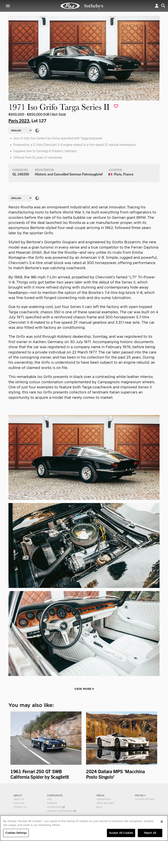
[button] (156, 5)
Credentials (103, 799)
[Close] (161, 821)
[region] (84, 828)
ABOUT (17, 795)
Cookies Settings (145, 799)
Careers (52, 803)
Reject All (150, 832)
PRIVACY (140, 795)
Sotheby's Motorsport (61, 811)
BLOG (99, 807)
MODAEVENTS (56, 807)
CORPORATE (55, 795)
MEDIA (100, 795)
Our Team (19, 803)
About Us (18, 799)
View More (84, 689)
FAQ (49, 799)
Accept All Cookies (121, 832)
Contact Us (20, 807)
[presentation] (11, 745)
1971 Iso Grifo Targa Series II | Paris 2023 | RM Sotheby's (82, 6)
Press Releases (105, 803)
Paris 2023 (18, 120)
